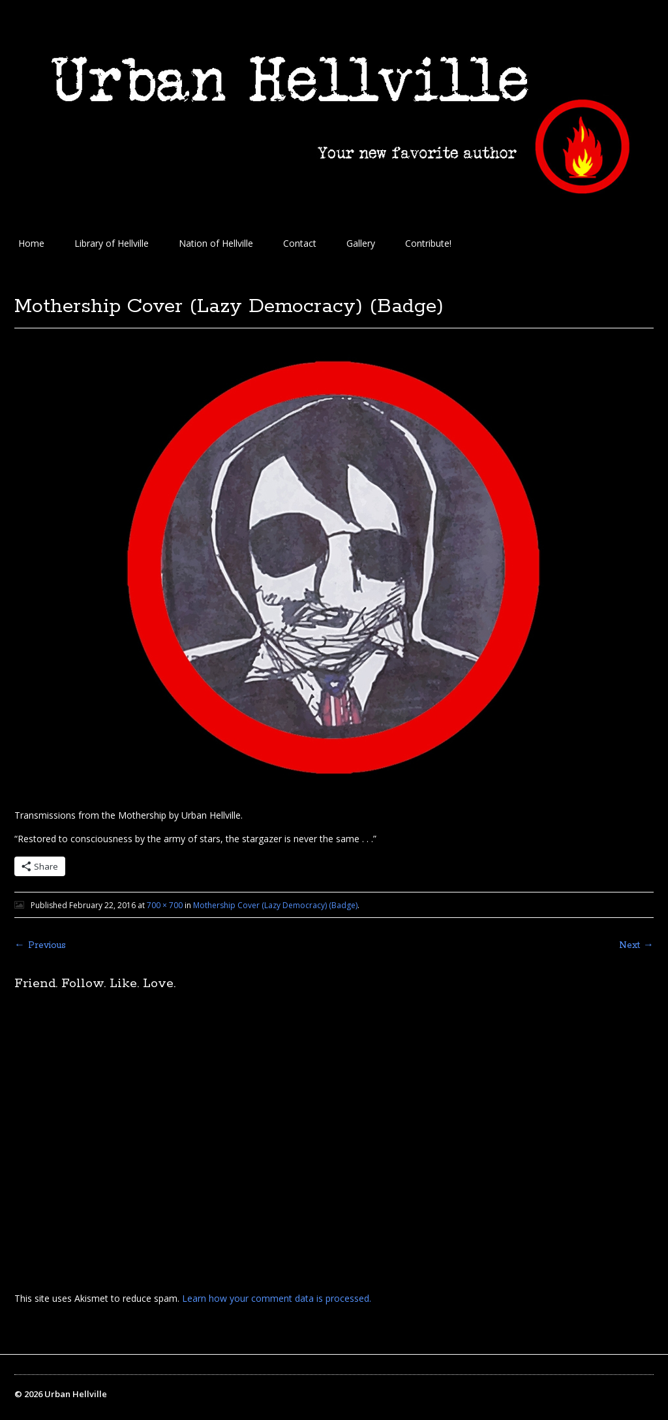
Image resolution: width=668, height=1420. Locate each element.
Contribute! (428, 243)
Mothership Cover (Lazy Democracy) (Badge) (275, 905)
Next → (636, 945)
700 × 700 (165, 905)
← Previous (40, 945)
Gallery (360, 243)
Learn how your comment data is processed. (276, 1298)
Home (31, 243)
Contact (299, 243)
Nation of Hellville (216, 243)
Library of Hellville (111, 243)
